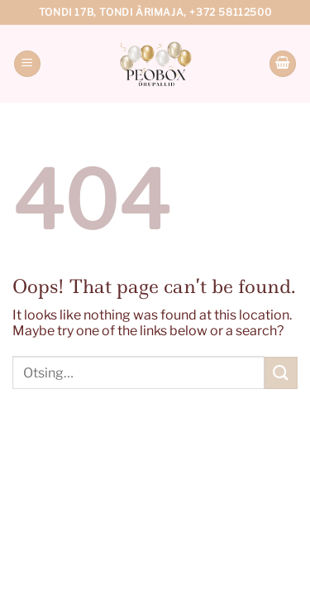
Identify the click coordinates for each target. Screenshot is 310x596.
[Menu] (27, 64)
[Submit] (281, 373)
